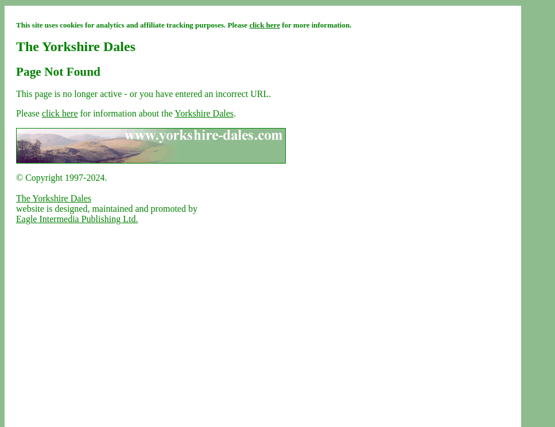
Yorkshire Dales (204, 113)
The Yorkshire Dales (53, 198)
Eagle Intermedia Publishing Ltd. (77, 219)
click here (264, 25)
